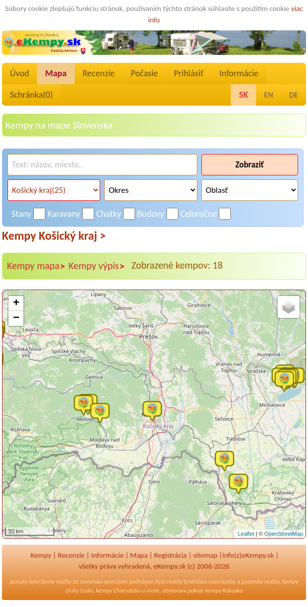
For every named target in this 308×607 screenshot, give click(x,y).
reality (63, 581)
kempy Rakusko (224, 590)
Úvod (19, 73)
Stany (21, 213)
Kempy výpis (97, 266)
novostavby (222, 581)
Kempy (40, 555)
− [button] (16, 318)
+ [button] (16, 303)
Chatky (108, 213)
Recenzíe (99, 73)
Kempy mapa (36, 266)
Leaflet (246, 534)
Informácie (238, 73)
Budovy (150, 213)
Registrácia (170, 555)
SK (243, 94)
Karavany (63, 213)
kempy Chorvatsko (118, 590)
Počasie (144, 73)
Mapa (55, 73)
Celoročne (198, 213)
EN (268, 95)
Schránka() (31, 94)
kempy (290, 581)
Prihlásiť (188, 73)
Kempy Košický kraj (54, 235)
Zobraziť (249, 164)
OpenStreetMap (283, 534)
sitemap (205, 555)
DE (293, 95)
